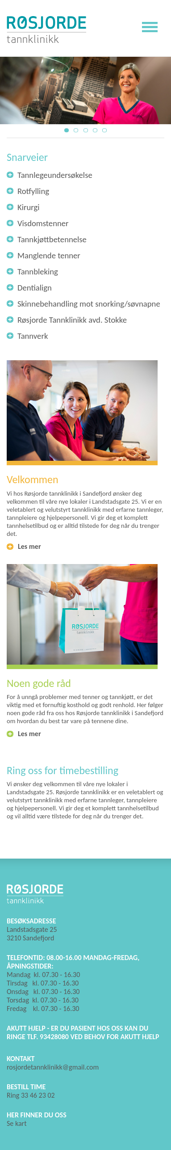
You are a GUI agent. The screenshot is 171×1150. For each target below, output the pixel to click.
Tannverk (32, 336)
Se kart (17, 1123)
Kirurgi (28, 207)
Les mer (29, 546)
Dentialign (34, 287)
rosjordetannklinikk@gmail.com (53, 1067)
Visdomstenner (43, 223)
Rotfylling (33, 191)
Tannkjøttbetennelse (52, 239)
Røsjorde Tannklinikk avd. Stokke (72, 320)
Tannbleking (37, 271)
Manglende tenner (48, 255)
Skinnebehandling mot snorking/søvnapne (88, 304)
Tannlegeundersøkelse (54, 175)
